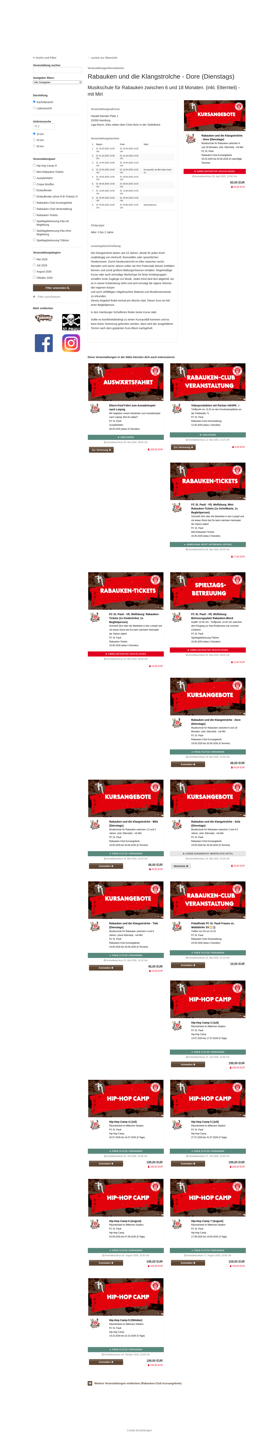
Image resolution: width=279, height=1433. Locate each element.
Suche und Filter (46, 57)
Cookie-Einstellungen (139, 1430)
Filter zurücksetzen (49, 296)
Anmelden (188, 764)
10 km (38, 134)
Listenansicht (42, 108)
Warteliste (181, 866)
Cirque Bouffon (43, 184)
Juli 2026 (40, 265)
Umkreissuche (44, 122)
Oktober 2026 (43, 277)
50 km (38, 146)
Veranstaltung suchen (57, 66)
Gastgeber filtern (57, 80)
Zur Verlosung (101, 450)
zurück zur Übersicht (104, 57)
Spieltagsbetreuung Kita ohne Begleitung (52, 232)
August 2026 (42, 271)
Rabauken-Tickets (45, 215)
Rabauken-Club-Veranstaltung (52, 208)
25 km (38, 140)
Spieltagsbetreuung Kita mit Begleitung (51, 222)
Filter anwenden (58, 287)
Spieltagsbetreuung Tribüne (51, 240)
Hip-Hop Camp (45, 165)
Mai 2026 (40, 259)
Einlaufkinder (42, 190)
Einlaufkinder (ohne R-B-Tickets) (55, 196)
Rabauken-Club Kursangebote (52, 202)
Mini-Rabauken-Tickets (48, 171)
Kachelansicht (43, 102)
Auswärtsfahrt (43, 178)
